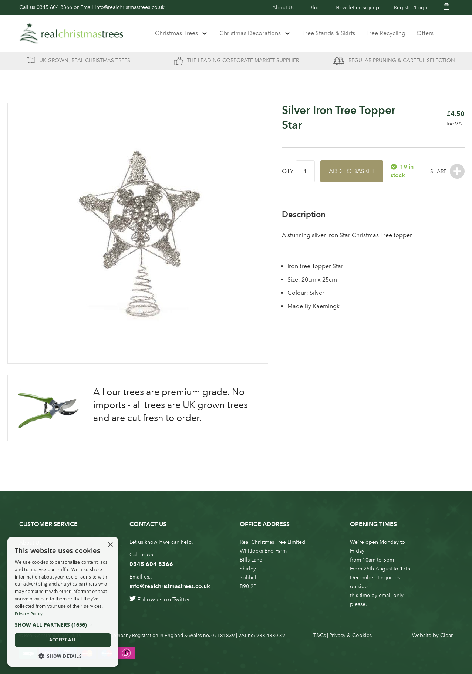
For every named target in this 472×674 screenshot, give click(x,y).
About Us (283, 7)
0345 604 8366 (54, 7)
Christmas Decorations (250, 33)
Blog (315, 7)
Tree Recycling (385, 33)
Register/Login (411, 7)
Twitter (181, 599)
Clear (446, 635)
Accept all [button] (63, 640)
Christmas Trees (176, 33)
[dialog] (62, 602)
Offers (425, 33)
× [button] (110, 545)
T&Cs (319, 635)
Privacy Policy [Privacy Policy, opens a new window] (29, 613)
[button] (63, 624)
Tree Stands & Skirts (328, 33)
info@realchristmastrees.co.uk (130, 7)
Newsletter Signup (357, 7)
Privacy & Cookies (350, 635)
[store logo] (71, 33)
